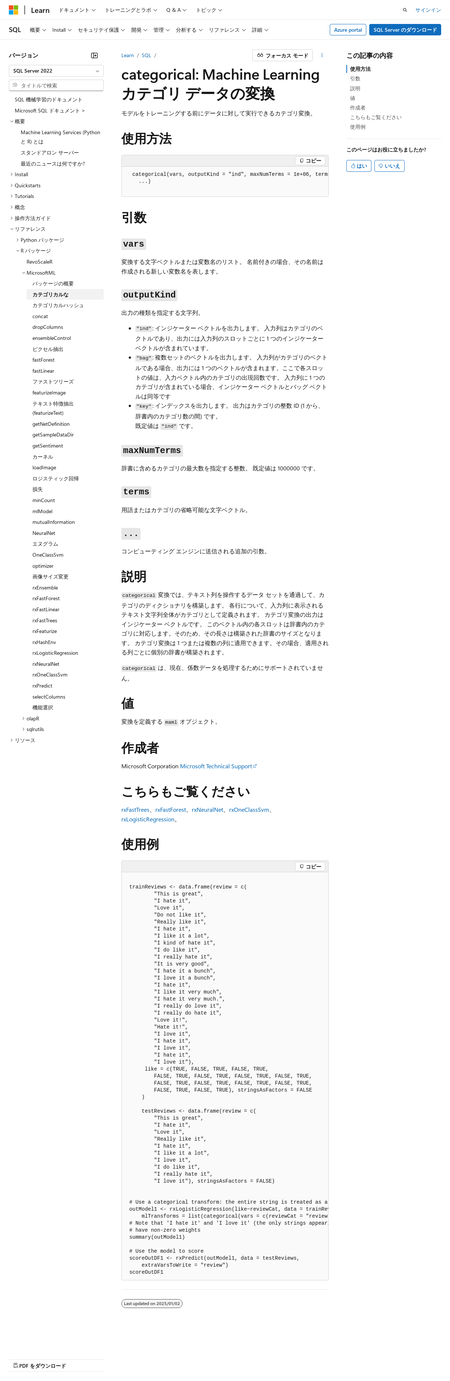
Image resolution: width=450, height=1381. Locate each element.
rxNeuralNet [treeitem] (45, 663)
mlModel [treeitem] (42, 511)
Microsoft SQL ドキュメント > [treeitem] (50, 110)
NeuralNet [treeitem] (43, 532)
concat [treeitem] (40, 316)
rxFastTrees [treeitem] (44, 620)
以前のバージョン (65, 1358)
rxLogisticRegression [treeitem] (55, 652)
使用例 (358, 126)
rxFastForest (170, 809)
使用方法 (360, 68)
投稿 (130, 1358)
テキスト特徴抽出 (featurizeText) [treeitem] (53, 408)
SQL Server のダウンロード (405, 29)
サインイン (428, 9)
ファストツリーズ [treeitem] (53, 381)
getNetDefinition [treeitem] (51, 423)
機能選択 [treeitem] (42, 707)
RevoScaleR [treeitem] (39, 261)
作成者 (358, 107)
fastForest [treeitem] (43, 359)
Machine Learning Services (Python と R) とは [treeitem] (60, 137)
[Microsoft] (13, 10)
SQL (146, 55)
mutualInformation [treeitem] (53, 521)
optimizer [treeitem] (42, 565)
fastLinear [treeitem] (43, 370)
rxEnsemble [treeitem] (45, 587)
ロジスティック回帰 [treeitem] (55, 478)
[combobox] (56, 71)
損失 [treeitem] (37, 489)
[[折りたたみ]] (94, 55)
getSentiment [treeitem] (47, 445)
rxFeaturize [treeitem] (44, 630)
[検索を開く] (405, 10)
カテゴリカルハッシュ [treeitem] (58, 305)
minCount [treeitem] (43, 500)
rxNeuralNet (207, 809)
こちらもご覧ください (376, 117)
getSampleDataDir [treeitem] (53, 434)
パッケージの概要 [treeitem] (53, 283)
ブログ (102, 1358)
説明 (355, 88)
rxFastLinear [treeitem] (45, 609)
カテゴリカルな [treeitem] (50, 294)
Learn (127, 55)
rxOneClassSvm (249, 809)
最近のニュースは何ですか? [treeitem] (53, 163)
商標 (341, 1358)
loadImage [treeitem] (44, 467)
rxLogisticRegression (147, 819)
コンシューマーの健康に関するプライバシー (240, 1358)
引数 (355, 78)
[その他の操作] (322, 55)
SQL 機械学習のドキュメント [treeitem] (49, 99)
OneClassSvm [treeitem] (47, 554)
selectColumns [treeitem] (48, 696)
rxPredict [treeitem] (42, 685)
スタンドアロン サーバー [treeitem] (50, 152)
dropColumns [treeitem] (47, 326)
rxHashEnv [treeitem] (44, 642)
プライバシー (159, 1358)
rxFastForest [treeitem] (46, 598)
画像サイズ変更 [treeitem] (50, 576)
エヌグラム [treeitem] (45, 543)
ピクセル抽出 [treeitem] (47, 348)
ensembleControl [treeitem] (51, 337)
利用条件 (317, 1358)
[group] (225, 182)
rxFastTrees (135, 809)
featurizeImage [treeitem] (49, 392)
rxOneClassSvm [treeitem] (50, 674)
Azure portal (348, 29)
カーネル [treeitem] (42, 456)
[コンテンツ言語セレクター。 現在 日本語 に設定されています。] (24, 1341)
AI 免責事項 (22, 1358)
